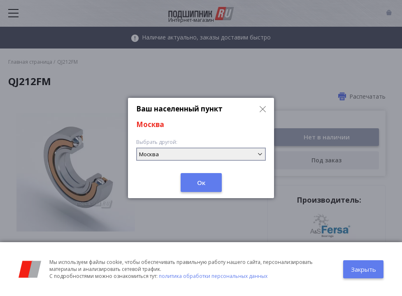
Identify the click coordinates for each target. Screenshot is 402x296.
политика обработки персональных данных (213, 276)
